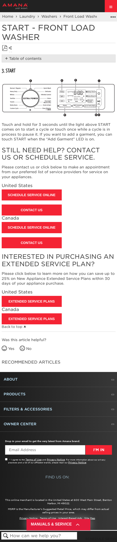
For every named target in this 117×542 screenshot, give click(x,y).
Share (11, 51)
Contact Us (32, 210)
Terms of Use (33, 459)
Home (8, 16)
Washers (49, 16)
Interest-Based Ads (70, 518)
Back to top (12, 327)
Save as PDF (4, 48)
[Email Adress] (45, 450)
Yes (11, 349)
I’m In (98, 450)
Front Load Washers (83, 16)
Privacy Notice (56, 459)
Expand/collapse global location (113, 15)
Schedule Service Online (31, 195)
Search (5, 536)
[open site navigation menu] (111, 6)
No (28, 349)
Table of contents (25, 58)
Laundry (27, 16)
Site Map (89, 518)
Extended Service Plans (31, 301)
